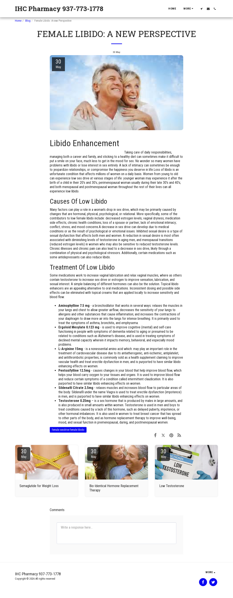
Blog (28, 20)
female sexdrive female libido (68, 429)
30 (23, 453)
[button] (201, 8)
